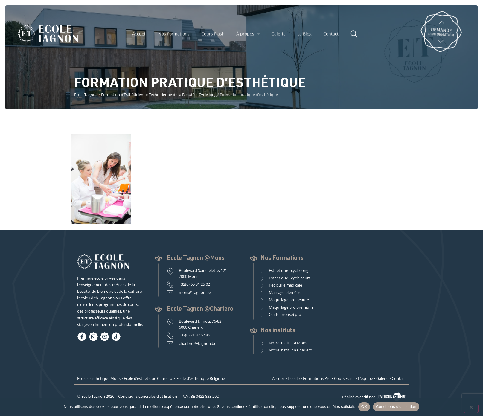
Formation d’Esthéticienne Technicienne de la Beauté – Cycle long (159, 94)
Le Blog (304, 35)
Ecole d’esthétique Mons (99, 378)
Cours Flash (213, 35)
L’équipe (365, 378)
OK (364, 406)
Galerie (278, 35)
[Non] (471, 408)
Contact (331, 35)
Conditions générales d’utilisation (147, 396)
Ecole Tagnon (86, 94)
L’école (294, 378)
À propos (248, 35)
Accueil (139, 35)
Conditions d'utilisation (396, 406)
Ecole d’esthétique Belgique (200, 378)
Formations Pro (317, 378)
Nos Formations (174, 35)
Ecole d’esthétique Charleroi (148, 378)
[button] (355, 35)
